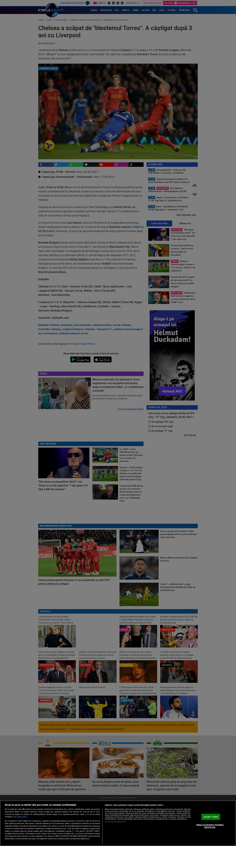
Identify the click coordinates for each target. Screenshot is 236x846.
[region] (118, 823)
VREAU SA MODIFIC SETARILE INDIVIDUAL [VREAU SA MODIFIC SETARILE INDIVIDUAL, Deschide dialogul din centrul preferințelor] (210, 826)
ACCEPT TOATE (211, 817)
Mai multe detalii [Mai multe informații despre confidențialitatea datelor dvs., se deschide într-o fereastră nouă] (20, 817)
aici (73, 831)
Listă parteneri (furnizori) (115, 822)
